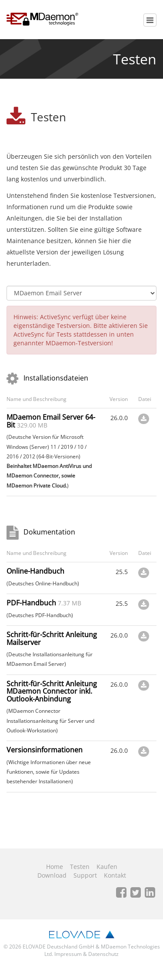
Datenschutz (103, 954)
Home (54, 866)
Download (52, 875)
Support (85, 875)
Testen (80, 866)
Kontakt (115, 875)
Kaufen (106, 866)
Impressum (68, 954)
